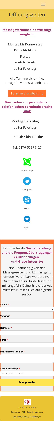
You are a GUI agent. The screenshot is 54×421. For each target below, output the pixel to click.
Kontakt (30, 412)
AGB (23, 412)
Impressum (39, 412)
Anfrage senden (27, 382)
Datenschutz (15, 412)
